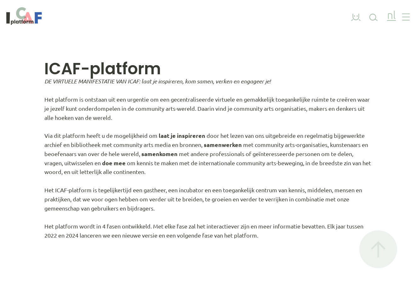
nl (391, 16)
